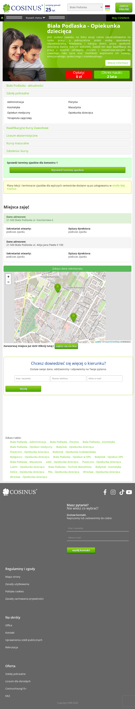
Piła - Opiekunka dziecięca (63, 472)
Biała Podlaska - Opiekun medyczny (31, 447)
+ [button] (8, 276)
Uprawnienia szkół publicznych (23, 640)
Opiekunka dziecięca (80, 112)
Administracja (15, 102)
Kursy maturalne (17, 143)
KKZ (7, 696)
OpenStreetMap (112, 341)
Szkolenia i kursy (17, 151)
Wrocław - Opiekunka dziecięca (101, 472)
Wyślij (23, 388)
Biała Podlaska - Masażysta (26, 462)
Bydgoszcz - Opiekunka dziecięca (29, 457)
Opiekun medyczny (18, 112)
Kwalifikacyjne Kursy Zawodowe (27, 128)
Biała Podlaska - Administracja (28, 442)
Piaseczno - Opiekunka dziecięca (29, 452)
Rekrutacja (11, 647)
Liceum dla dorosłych (18, 681)
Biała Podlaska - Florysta (64, 442)
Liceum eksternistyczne (22, 136)
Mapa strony (12, 576)
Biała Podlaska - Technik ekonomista (70, 467)
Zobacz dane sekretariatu (67, 268)
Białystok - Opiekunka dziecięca (75, 447)
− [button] (8, 282)
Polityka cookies (14, 591)
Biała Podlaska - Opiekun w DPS (72, 457)
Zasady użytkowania (17, 584)
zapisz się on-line (66, 346)
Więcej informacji (118, 62)
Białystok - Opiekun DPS (109, 457)
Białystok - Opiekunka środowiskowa (74, 452)
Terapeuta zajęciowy (19, 118)
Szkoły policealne (17, 93)
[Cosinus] (23, 7)
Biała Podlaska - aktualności (24, 86)
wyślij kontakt (81, 550)
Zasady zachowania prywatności (24, 598)
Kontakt (9, 632)
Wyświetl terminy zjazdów (67, 169)
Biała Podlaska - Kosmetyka (99, 442)
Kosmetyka (13, 107)
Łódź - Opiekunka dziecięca (62, 462)
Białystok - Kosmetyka (108, 467)
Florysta (73, 102)
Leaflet (98, 341)
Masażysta (74, 107)
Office (8, 625)
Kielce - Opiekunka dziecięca (27, 472)
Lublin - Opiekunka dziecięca (27, 467)
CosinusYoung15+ (16, 688)
